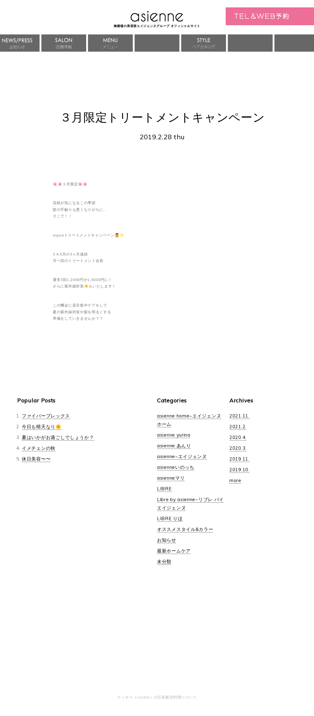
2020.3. (238, 448)
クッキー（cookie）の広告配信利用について (157, 697)
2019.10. (239, 470)
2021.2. (238, 426)
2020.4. (238, 437)
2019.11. (239, 459)
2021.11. (239, 416)
